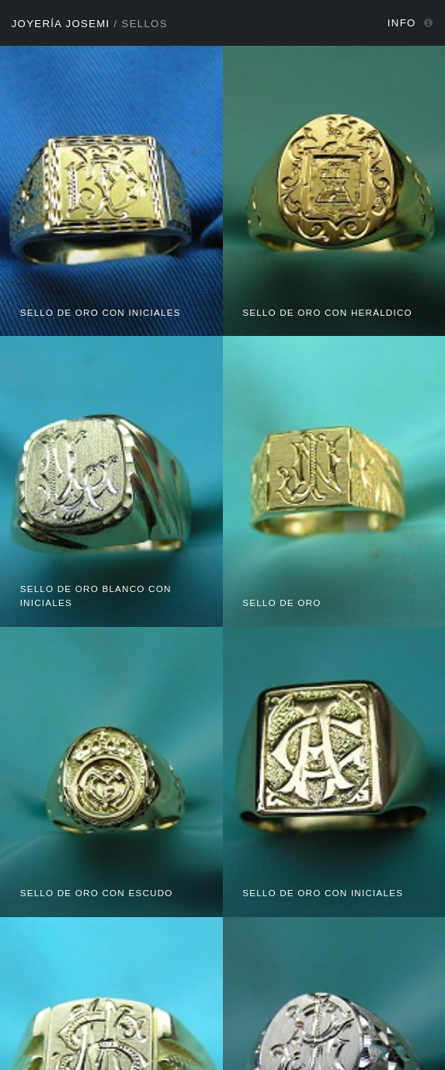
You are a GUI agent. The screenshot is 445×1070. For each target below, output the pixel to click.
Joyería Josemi (61, 23)
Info (402, 23)
